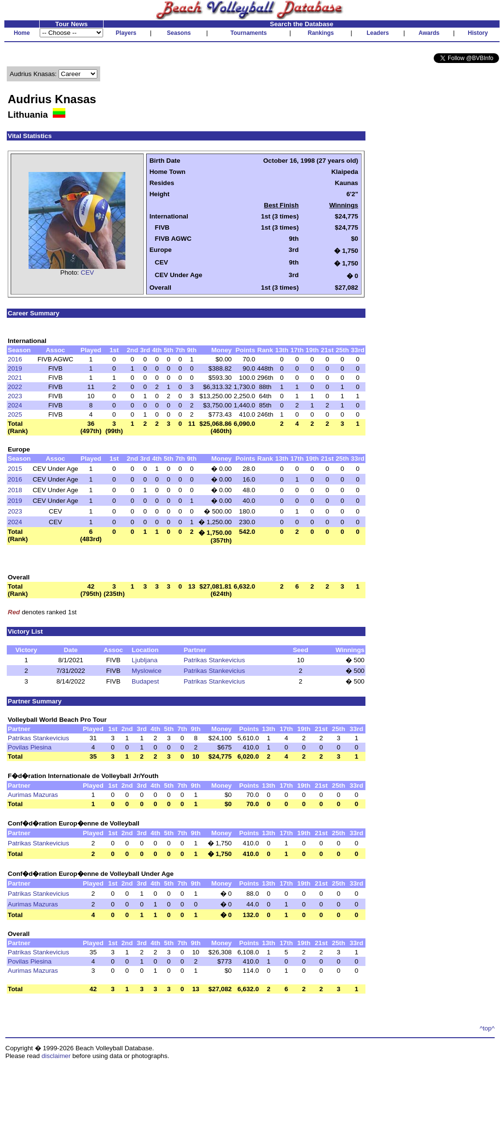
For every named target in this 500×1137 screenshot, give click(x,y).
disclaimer (56, 1055)
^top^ (487, 1028)
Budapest (145, 681)
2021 (15, 377)
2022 (15, 386)
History (478, 33)
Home (22, 33)
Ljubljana (144, 660)
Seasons (179, 33)
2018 (15, 490)
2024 (15, 405)
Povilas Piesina (29, 747)
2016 (15, 359)
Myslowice (146, 670)
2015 (15, 468)
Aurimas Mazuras (33, 794)
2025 (15, 414)
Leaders (377, 33)
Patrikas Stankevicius (214, 660)
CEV (87, 272)
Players (126, 33)
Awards (429, 33)
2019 (15, 368)
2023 (15, 396)
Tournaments (248, 33)
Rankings (321, 33)
